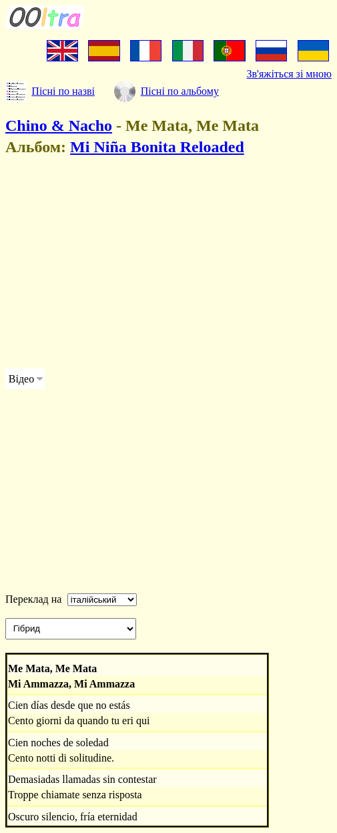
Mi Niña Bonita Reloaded (157, 147)
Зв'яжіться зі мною (289, 73)
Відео (21, 378)
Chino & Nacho (58, 125)
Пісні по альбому (180, 91)
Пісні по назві (63, 91)
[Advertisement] (168, 264)
